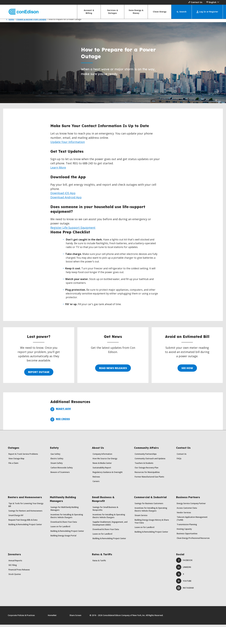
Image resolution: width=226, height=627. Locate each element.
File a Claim (13, 465)
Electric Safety (57, 461)
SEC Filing (12, 567)
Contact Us (194, 2)
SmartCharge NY (15, 517)
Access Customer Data (187, 510)
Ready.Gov (60, 412)
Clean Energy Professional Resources (193, 540)
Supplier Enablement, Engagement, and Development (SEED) (110, 525)
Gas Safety (55, 456)
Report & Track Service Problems (23, 456)
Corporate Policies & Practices (21, 617)
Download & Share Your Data (64, 524)
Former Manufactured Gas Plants (149, 479)
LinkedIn (183, 569)
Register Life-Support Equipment (72, 230)
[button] (212, 2)
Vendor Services (184, 515)
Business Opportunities (187, 536)
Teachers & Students (144, 465)
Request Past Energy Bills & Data (22, 522)
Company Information (102, 456)
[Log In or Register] (207, 12)
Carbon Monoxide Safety (62, 470)
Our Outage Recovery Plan (146, 470)
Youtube (183, 583)
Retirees (96, 479)
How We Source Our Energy (105, 461)
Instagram (185, 590)
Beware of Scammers (60, 474)
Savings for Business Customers (149, 505)
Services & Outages (112, 11)
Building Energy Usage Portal (63, 538)
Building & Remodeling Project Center (25, 526)
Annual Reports (15, 563)
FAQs (179, 461)
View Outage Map (16, 461)
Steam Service (141, 517)
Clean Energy (159, 12)
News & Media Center (102, 465)
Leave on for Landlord (60, 528)
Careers (96, 483)
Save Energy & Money (136, 11)
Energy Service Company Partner (191, 505)
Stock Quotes (14, 576)
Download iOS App (62, 195)
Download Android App (66, 200)
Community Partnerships (146, 456)
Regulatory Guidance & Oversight (108, 474)
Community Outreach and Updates (150, 461)
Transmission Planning (187, 526)
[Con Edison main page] (20, 12)
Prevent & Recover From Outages (31, 21)
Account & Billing (89, 11)
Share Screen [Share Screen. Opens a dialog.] (75, 617)
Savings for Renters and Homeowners (25, 513)
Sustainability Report (102, 470)
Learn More (58, 170)
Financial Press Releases (19, 572)
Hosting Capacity (184, 531)
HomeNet (52, 617)
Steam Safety (57, 465)
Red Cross (60, 422)
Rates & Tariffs (99, 563)
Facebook (184, 562)
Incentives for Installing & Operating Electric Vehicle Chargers (67, 518)
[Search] (181, 12)
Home (9, 22)
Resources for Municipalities (147, 474)
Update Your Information (67, 144)
